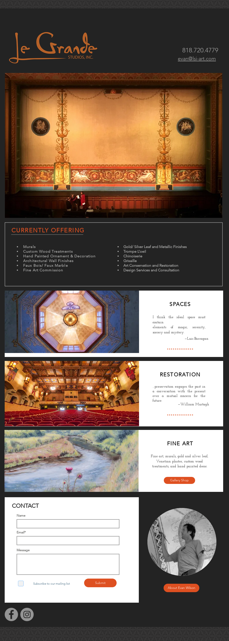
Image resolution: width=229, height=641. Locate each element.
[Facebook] (11, 614)
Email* (21, 532)
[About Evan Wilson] (181, 588)
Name (21, 515)
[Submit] (100, 582)
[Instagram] (27, 614)
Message (23, 550)
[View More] (114, 321)
